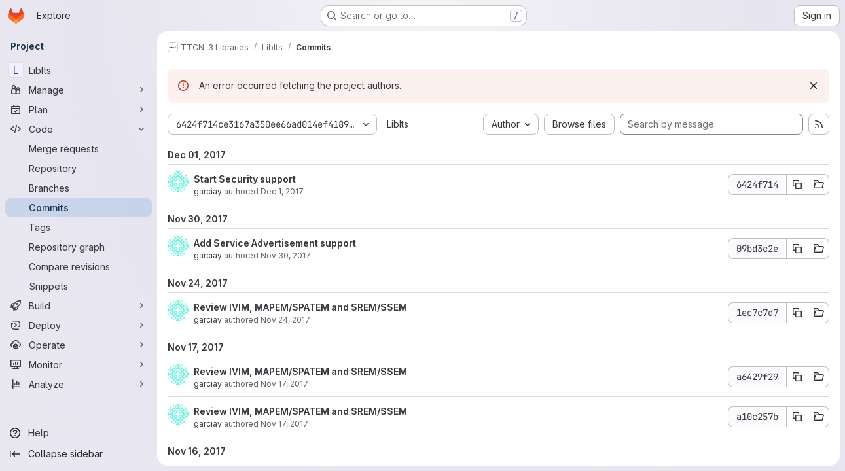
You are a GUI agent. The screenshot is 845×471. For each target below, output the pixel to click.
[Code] (78, 129)
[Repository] (78, 168)
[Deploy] (78, 325)
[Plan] (78, 109)
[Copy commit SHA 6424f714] (797, 184)
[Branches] (78, 188)
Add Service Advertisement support (275, 243)
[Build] (78, 305)
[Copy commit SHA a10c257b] (797, 416)
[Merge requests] (78, 148)
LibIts (397, 124)
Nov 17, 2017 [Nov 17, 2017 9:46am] (284, 423)
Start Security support (245, 178)
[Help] (78, 433)
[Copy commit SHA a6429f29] (797, 376)
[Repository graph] (78, 246)
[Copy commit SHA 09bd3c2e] (797, 248)
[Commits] (78, 207)
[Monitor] (78, 364)
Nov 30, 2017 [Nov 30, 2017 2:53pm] (286, 255)
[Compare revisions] (78, 266)
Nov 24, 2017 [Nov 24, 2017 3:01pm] (285, 319)
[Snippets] (78, 286)
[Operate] (78, 345)
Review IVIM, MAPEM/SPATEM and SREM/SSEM (300, 307)
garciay (208, 191)
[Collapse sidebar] (78, 454)
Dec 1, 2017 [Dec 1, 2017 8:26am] (282, 191)
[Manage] (78, 89)
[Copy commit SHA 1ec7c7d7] (797, 312)
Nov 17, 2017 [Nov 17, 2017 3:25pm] (284, 384)
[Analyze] (78, 384)
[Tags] (78, 227)
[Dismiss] (813, 86)
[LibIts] (78, 70)
